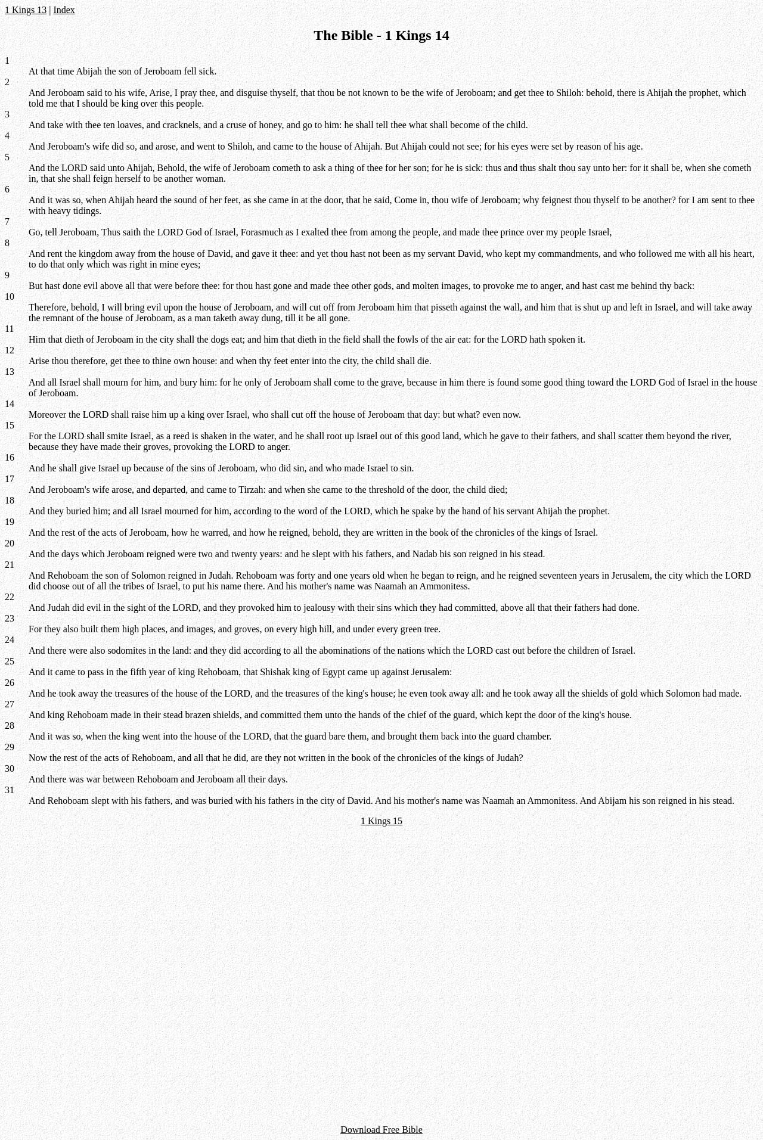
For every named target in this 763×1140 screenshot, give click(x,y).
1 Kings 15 (381, 821)
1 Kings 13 (25, 10)
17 (9, 479)
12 (9, 350)
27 (9, 704)
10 (9, 296)
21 (9, 565)
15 (9, 425)
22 (9, 597)
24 (9, 640)
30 (9, 768)
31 (9, 790)
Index (64, 10)
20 (9, 543)
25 (9, 661)
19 (9, 522)
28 (9, 725)
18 (9, 500)
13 (9, 371)
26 (9, 683)
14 (9, 404)
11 (9, 329)
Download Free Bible (381, 1130)
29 (9, 747)
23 (9, 618)
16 (9, 457)
